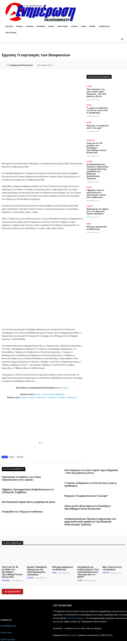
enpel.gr (73, 626)
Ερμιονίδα (42, 397)
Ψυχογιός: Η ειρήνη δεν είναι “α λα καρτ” (83, 494)
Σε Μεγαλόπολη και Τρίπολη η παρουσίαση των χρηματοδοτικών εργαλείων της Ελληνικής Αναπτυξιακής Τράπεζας (91, 517)
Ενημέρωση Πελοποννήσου (21, 65)
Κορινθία (61, 397)
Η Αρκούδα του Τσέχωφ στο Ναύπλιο (20, 509)
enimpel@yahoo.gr (9, 616)
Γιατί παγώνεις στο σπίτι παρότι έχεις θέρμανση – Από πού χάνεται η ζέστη (98, 90)
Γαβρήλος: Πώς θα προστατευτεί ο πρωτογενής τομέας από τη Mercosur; (96, 179)
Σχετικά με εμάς (8, 630)
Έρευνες (38, 394)
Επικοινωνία (6, 623)
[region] (42, 427)
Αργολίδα (90, 192)
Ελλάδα (89, 86)
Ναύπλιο (24, 397)
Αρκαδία (89, 157)
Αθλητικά (72, 397)
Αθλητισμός (91, 139)
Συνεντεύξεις (49, 394)
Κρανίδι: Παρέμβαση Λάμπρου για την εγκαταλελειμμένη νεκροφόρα (35, 565)
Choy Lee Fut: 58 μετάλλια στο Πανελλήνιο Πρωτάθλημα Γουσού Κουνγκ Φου (97, 143)
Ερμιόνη (11, 457)
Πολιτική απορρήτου (76, 609)
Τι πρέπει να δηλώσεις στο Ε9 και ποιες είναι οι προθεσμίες (97, 107)
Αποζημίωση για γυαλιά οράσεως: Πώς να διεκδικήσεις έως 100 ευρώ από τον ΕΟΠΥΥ (88, 565)
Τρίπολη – (52, 397)
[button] (122, 39)
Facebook (64, 388)
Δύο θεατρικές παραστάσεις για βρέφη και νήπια (25, 500)
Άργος (33, 397)
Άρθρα (61, 394)
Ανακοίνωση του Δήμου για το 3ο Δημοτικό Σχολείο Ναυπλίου (97, 196)
